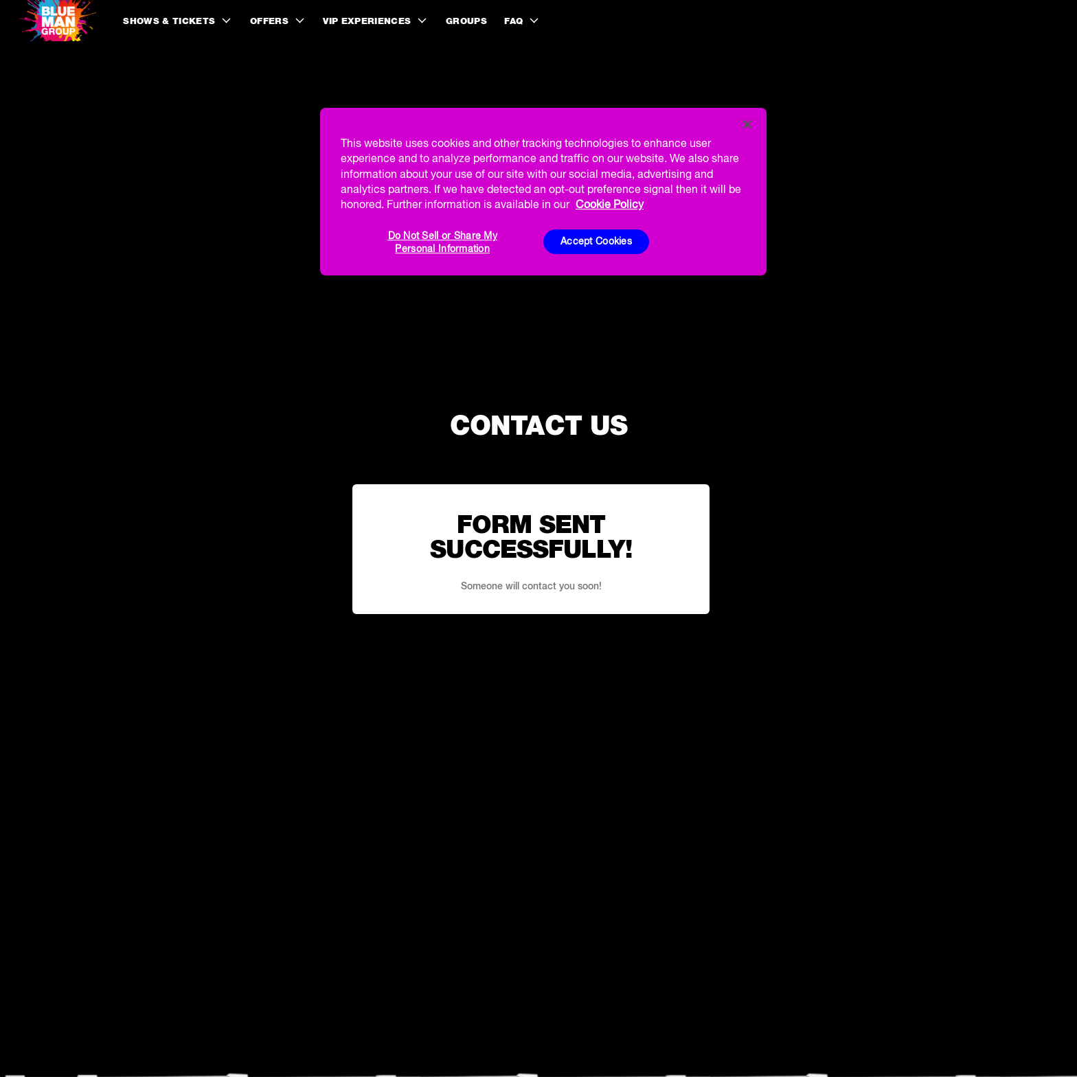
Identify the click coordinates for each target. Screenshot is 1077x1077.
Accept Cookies (596, 241)
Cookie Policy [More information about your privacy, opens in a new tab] (610, 204)
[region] (543, 191)
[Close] (747, 124)
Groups (466, 21)
